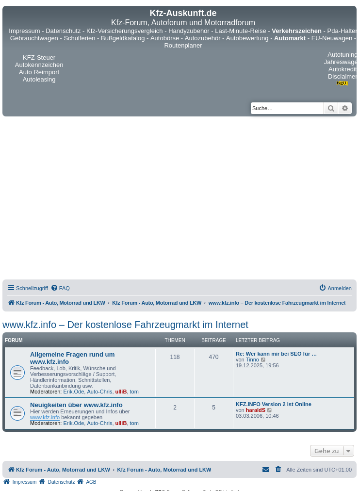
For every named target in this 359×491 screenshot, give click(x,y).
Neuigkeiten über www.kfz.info (76, 405)
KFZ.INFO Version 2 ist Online (273, 404)
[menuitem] (60, 288)
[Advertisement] (91, 199)
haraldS (255, 410)
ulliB (121, 391)
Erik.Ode (74, 391)
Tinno (252, 359)
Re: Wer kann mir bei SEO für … (276, 354)
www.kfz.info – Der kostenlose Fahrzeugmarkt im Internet (125, 324)
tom (134, 391)
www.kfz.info (45, 417)
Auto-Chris (99, 391)
